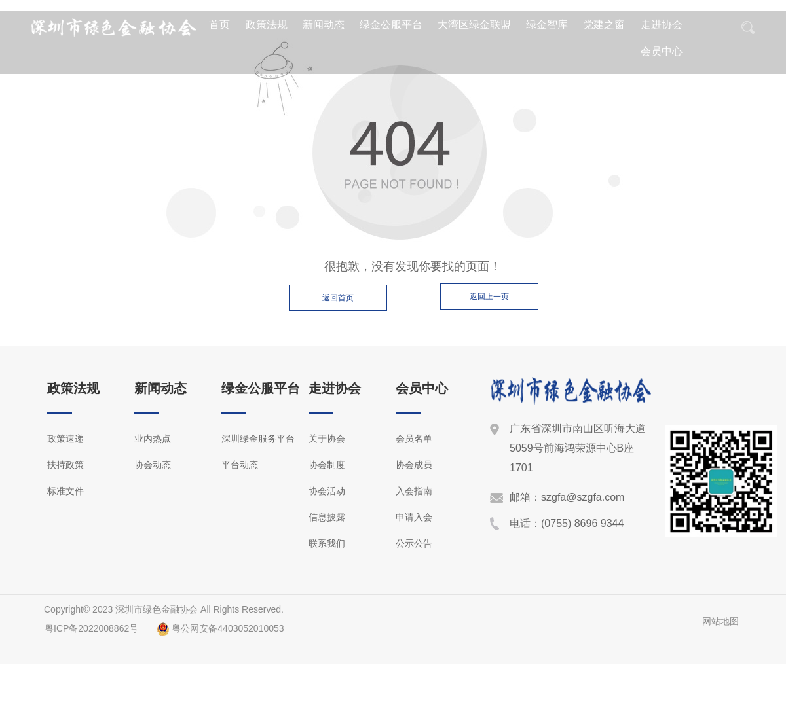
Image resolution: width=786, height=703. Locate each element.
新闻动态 (324, 24)
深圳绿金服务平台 (258, 438)
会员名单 (414, 438)
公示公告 (414, 543)
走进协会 (662, 24)
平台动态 (239, 465)
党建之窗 (604, 24)
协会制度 (327, 465)
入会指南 (414, 491)
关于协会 (327, 438)
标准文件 (65, 491)
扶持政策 (65, 465)
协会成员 (414, 465)
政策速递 (65, 438)
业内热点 (152, 438)
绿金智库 (547, 24)
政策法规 (267, 24)
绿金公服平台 (391, 24)
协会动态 (152, 465)
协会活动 (327, 491)
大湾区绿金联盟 (474, 24)
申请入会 (414, 517)
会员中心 (662, 51)
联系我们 (327, 543)
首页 (219, 24)
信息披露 (327, 517)
